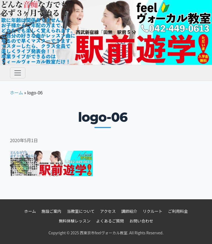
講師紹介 (129, 211)
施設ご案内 (51, 211)
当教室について (80, 211)
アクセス (108, 211)
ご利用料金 (178, 211)
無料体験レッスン (75, 221)
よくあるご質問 (110, 221)
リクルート (153, 211)
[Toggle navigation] (17, 72)
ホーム (16, 92)
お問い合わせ (141, 221)
